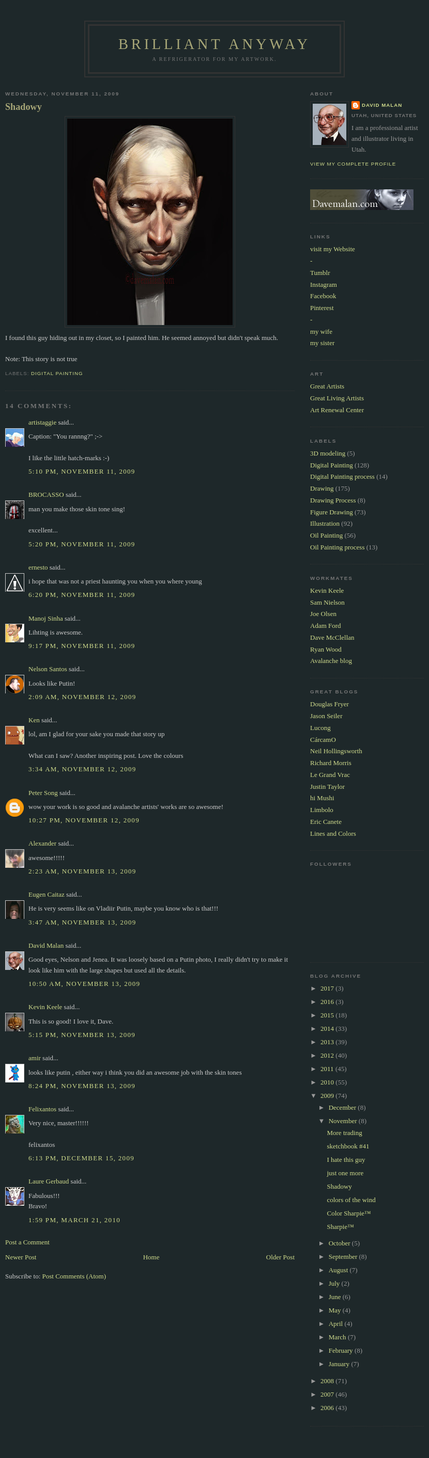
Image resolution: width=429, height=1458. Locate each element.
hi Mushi (322, 798)
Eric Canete (326, 821)
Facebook (323, 296)
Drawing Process (333, 500)
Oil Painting (326, 535)
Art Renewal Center (337, 410)
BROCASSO (46, 494)
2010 (327, 1082)
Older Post (280, 1257)
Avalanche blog (331, 661)
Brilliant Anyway (214, 44)
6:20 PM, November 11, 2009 (81, 594)
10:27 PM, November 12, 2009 (84, 820)
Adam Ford (325, 625)
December (343, 1107)
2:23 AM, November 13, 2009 (82, 871)
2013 (327, 1042)
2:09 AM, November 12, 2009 (82, 697)
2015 (327, 1015)
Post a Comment (27, 1242)
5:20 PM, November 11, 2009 (81, 544)
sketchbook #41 (348, 1146)
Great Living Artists (337, 398)
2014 (327, 1028)
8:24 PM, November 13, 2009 (81, 1086)
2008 (327, 1381)
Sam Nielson (327, 602)
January (340, 1364)
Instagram (323, 284)
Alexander (42, 843)
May (336, 1310)
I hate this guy (346, 1159)
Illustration (325, 523)
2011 (327, 1069)
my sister (322, 343)
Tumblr (320, 273)
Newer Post (20, 1257)
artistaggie (42, 422)
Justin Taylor (327, 786)
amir (34, 1058)
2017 (327, 988)
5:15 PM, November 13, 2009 (81, 1035)
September (344, 1256)
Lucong (320, 728)
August (339, 1270)
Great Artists (327, 386)
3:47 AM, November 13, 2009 (82, 922)
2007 (327, 1394)
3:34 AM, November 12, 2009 (82, 769)
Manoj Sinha (45, 618)
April (337, 1323)
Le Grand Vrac (330, 775)
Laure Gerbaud (48, 1181)
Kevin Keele (45, 1007)
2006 (327, 1408)
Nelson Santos (47, 669)
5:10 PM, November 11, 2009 (81, 471)
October (340, 1243)
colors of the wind (351, 1200)
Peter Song (43, 793)
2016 (327, 1002)
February (342, 1350)
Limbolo (321, 810)
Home (151, 1257)
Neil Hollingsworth (336, 751)
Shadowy (23, 107)
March (338, 1337)
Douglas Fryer (329, 704)
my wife (321, 331)
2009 (327, 1095)
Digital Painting (57, 373)
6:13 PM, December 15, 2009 (81, 1158)
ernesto (38, 567)
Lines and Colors (333, 833)
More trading (344, 1133)
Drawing (322, 488)
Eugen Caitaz (46, 894)
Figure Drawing (331, 512)
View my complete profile (353, 164)
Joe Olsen (323, 614)
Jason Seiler (326, 716)
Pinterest (322, 308)
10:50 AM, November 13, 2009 (84, 983)
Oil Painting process (337, 547)
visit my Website (332, 249)
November (344, 1121)
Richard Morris (330, 763)
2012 (327, 1055)
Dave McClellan (332, 637)
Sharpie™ (340, 1226)
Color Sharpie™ (349, 1213)
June (336, 1297)
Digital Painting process (342, 476)
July (335, 1283)
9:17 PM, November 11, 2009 (81, 646)
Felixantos (42, 1109)
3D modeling (327, 453)
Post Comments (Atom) (74, 1276)
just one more (345, 1173)
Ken (34, 720)
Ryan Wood (326, 649)
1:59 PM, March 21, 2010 (74, 1220)
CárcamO (323, 739)
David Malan (46, 945)
